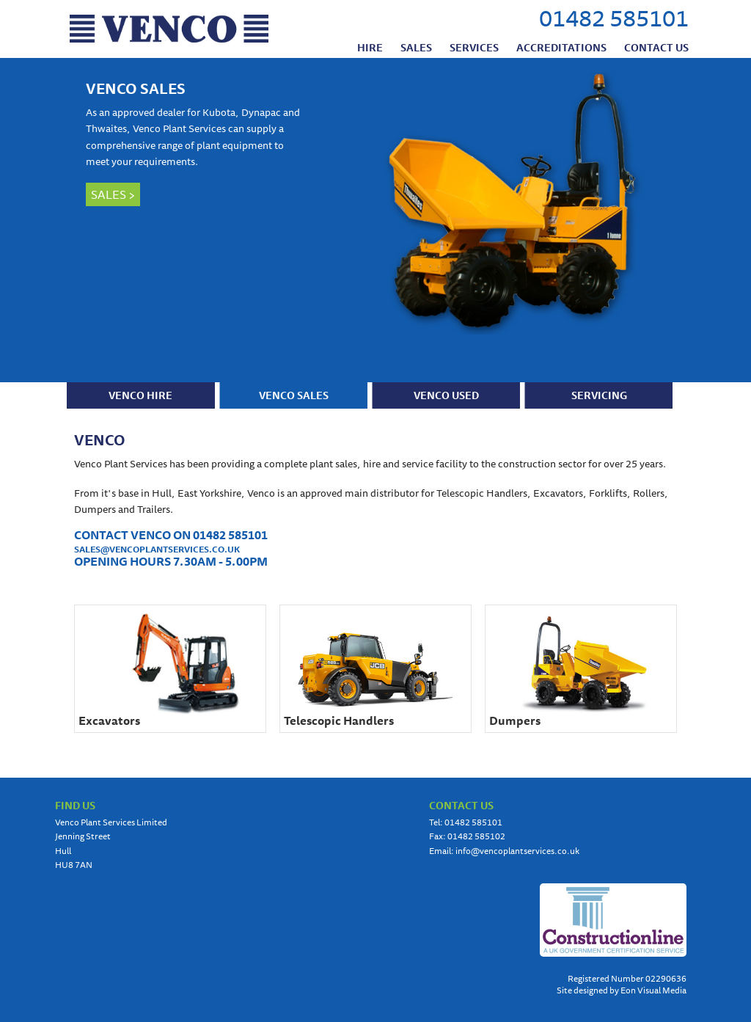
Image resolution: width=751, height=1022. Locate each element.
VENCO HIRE (140, 395)
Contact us (656, 47)
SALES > (113, 194)
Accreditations (561, 47)
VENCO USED (446, 395)
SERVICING (599, 395)
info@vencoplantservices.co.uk (517, 851)
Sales (416, 47)
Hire (370, 47)
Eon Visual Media (653, 990)
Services (474, 47)
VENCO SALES (136, 89)
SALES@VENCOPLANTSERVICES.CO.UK (157, 549)
